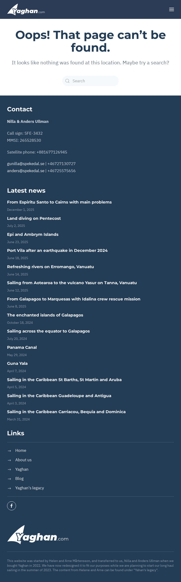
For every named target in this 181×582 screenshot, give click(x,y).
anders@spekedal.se (25, 170)
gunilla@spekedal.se (25, 163)
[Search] (90, 81)
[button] (171, 9)
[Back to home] (26, 9)
